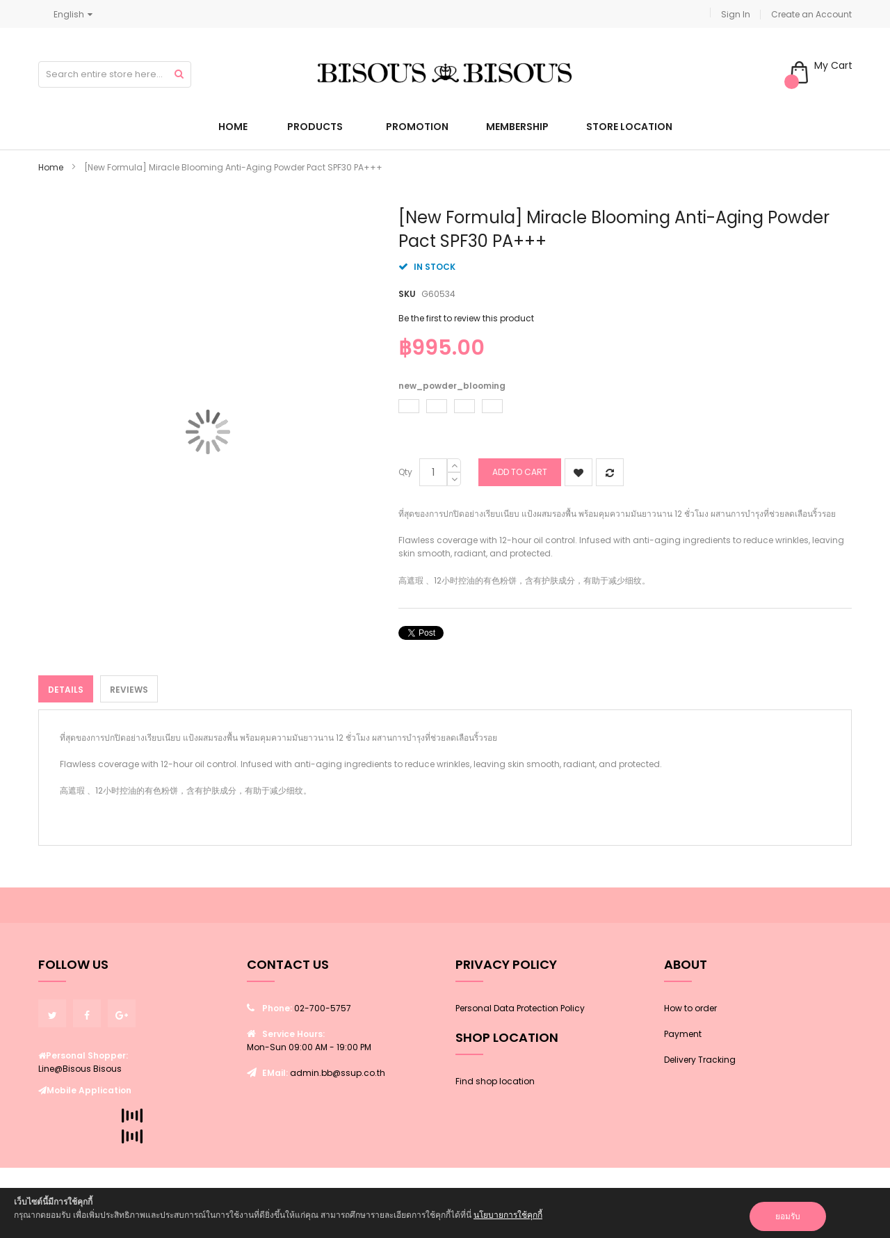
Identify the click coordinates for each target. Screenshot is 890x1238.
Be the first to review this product (466, 318)
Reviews (129, 690)
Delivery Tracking (700, 1060)
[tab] (65, 688)
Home (50, 167)
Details (65, 690)
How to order (690, 1008)
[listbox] (621, 408)
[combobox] (114, 74)
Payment (683, 1034)
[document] (445, 1213)
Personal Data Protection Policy (520, 1008)
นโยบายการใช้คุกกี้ (508, 1215)
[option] (408, 406)
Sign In (735, 14)
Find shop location (495, 1081)
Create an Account (811, 14)
